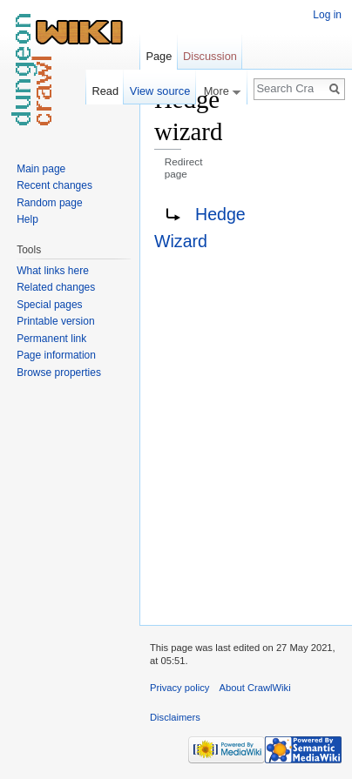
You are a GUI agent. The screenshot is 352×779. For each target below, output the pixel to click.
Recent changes (54, 185)
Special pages (49, 305)
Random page (49, 203)
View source (160, 90)
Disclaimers (175, 717)
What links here (53, 271)
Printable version (55, 321)
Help (27, 219)
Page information (56, 355)
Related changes (56, 287)
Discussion (210, 56)
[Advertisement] (268, 345)
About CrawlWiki (255, 687)
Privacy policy (179, 687)
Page (159, 56)
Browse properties (59, 372)
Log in (327, 15)
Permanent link (51, 338)
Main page (41, 169)
